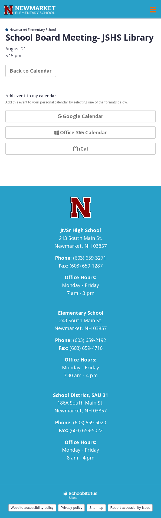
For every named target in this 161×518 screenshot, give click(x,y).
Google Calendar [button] (80, 116)
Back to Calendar (31, 70)
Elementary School (80, 313)
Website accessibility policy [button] (32, 508)
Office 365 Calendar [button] (80, 132)
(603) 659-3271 (89, 258)
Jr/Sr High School (80, 230)
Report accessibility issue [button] (130, 508)
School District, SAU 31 (80, 395)
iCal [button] (80, 148)
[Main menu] (153, 9)
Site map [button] (96, 508)
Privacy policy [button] (71, 508)
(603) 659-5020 (89, 422)
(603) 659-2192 (89, 340)
